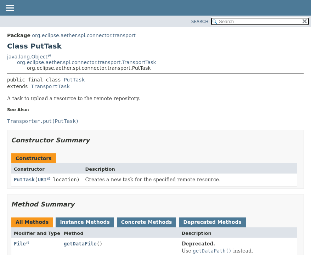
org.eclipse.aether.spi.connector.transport (83, 35)
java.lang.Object (27, 57)
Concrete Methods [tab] (146, 222)
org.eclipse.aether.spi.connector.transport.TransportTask (86, 62)
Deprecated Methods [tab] (212, 222)
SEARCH (200, 21)
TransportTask (50, 86)
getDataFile (80, 243)
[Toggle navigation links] (10, 8)
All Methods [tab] (32, 222)
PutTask (74, 80)
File (20, 243)
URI (42, 179)
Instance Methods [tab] (84, 222)
